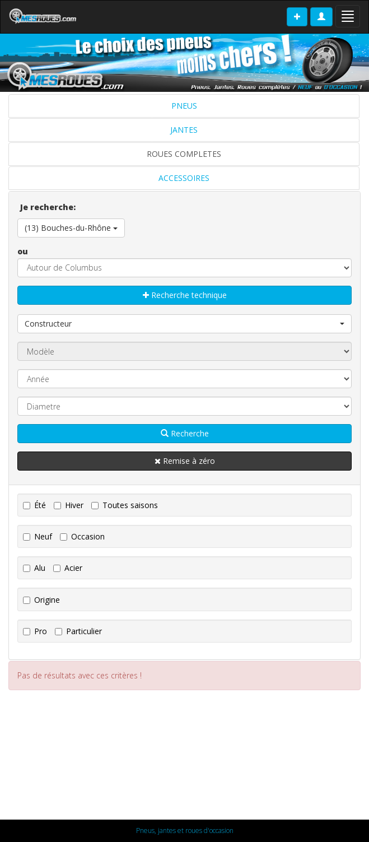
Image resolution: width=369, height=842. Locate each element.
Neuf (37, 536)
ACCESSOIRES (183, 178)
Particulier (78, 631)
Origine (41, 599)
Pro (35, 631)
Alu (34, 567)
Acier (67, 567)
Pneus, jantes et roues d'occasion (184, 830)
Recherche (185, 433)
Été (34, 505)
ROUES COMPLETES (184, 153)
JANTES (184, 129)
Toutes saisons (124, 505)
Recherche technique (185, 295)
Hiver (68, 505)
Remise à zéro (185, 460)
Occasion (82, 536)
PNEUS (184, 105)
